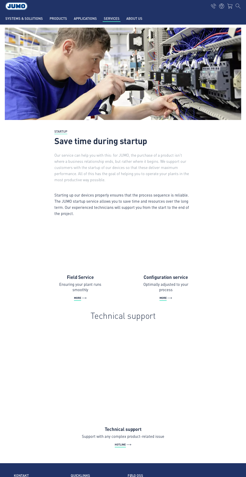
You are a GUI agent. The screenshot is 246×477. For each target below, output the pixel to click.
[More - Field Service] (80, 263)
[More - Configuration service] (166, 263)
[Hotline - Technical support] (123, 387)
